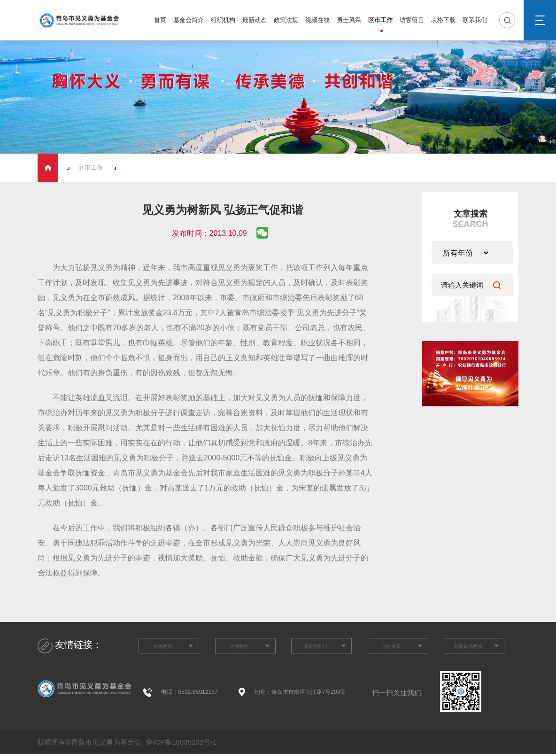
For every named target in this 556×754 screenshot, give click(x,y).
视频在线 (317, 19)
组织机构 (223, 19)
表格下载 (443, 19)
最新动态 (254, 19)
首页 (160, 19)
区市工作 (380, 19)
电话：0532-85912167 (189, 692)
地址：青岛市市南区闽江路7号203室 (300, 692)
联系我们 (475, 19)
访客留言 (412, 19)
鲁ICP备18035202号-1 (180, 742)
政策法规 (286, 19)
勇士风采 (349, 19)
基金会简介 (188, 19)
